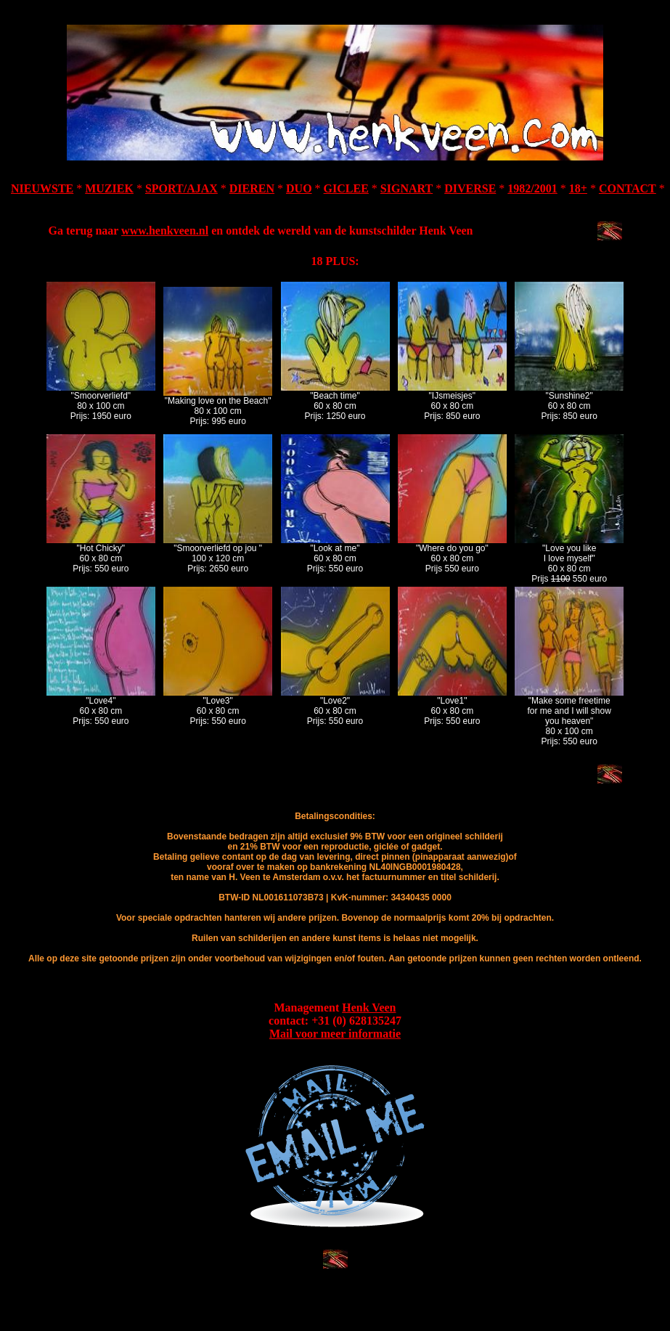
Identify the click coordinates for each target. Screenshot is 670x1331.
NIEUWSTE (42, 188)
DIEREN (251, 188)
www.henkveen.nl (164, 230)
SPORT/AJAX (181, 188)
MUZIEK (109, 188)
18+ (578, 188)
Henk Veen (369, 1007)
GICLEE (346, 188)
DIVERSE (470, 188)
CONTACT (627, 188)
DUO (299, 188)
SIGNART (406, 188)
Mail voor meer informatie (335, 1033)
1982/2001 (532, 188)
